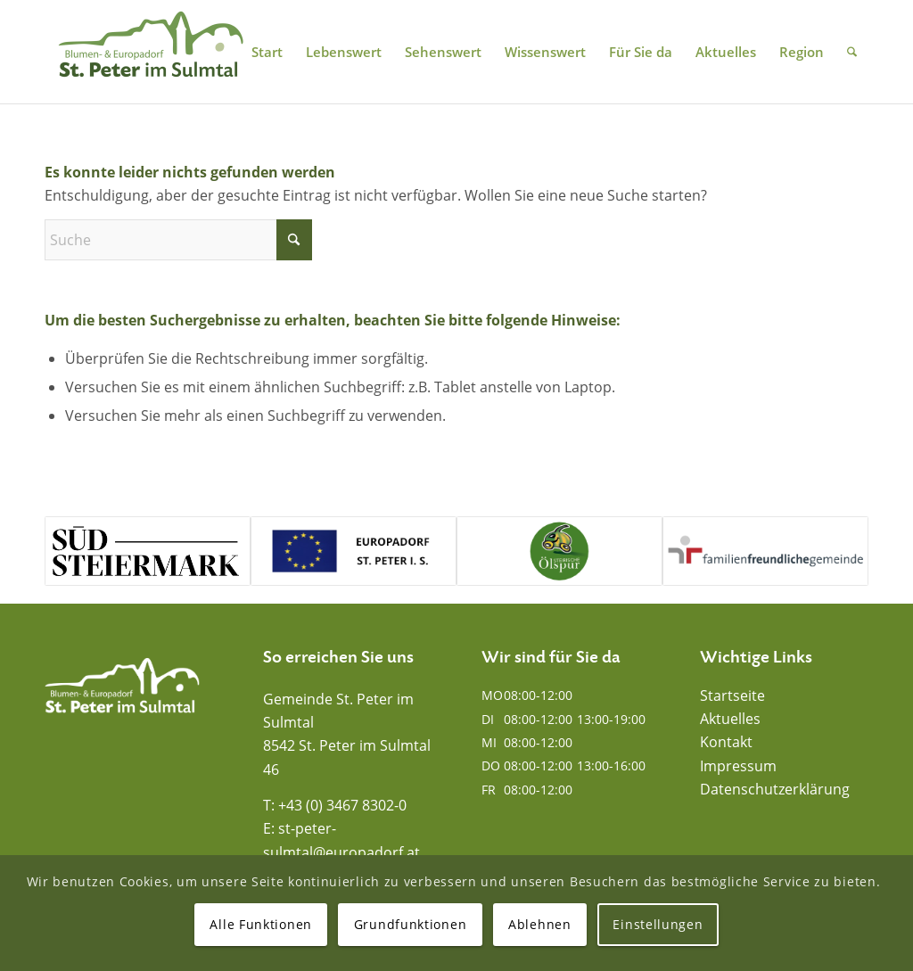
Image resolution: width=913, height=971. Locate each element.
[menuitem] (267, 51)
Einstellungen (658, 924)
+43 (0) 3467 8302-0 (342, 805)
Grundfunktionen (410, 924)
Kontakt (726, 742)
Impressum (738, 766)
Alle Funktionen (261, 924)
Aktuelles (730, 718)
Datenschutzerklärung (775, 789)
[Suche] (851, 51)
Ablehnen (540, 924)
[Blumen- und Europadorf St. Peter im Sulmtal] (151, 51)
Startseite (732, 695)
